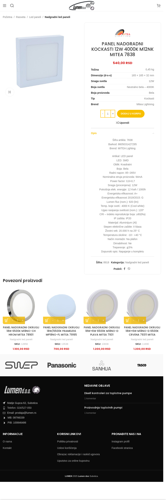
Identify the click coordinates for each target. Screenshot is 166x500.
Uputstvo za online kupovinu (73, 460)
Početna (7, 17)
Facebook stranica (122, 447)
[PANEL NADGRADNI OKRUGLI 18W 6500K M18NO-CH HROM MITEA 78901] (21, 305)
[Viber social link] (129, 268)
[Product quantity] (108, 114)
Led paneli (35, 17)
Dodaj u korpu (131, 113)
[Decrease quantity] (102, 114)
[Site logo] (81, 5)
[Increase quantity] (113, 114)
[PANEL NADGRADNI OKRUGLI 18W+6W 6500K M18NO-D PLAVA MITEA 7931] (102, 305)
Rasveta (20, 17)
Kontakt (7, 447)
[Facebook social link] (124, 268)
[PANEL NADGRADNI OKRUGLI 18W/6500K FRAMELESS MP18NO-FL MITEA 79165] (61, 305)
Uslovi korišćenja (67, 447)
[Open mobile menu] (4, 5)
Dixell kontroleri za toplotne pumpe (108, 393)
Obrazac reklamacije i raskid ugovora (78, 454)
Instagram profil (120, 441)
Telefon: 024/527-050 (19, 407)
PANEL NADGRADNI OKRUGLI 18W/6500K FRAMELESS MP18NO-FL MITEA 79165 (61, 331)
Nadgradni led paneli (57, 17)
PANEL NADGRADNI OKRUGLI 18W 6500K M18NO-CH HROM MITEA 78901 (21, 331)
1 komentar (90, 398)
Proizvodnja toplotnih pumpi (103, 407)
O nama (7, 441)
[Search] (12, 5)
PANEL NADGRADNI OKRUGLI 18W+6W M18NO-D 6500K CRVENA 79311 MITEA (142, 331)
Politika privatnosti (67, 441)
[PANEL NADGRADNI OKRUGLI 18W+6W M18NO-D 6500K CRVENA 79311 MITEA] (142, 305)
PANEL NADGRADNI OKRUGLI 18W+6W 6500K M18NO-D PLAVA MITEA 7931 (102, 331)
